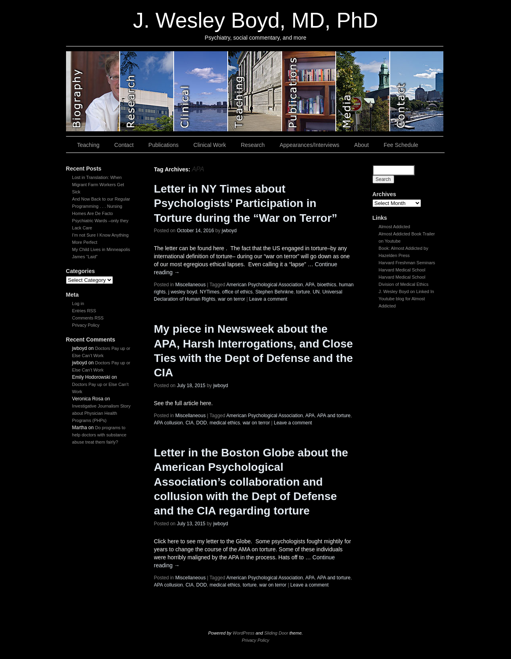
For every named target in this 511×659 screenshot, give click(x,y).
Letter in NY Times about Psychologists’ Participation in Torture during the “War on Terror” (245, 203)
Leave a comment (268, 299)
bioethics (326, 284)
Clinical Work (209, 145)
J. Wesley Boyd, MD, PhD (255, 20)
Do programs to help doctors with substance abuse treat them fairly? (99, 434)
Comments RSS (88, 317)
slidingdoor (93, 91)
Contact (124, 145)
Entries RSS (84, 310)
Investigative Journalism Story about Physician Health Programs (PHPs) (101, 413)
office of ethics (237, 292)
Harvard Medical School (402, 269)
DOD (201, 423)
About (361, 145)
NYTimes (209, 292)
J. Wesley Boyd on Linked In (406, 291)
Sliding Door (276, 633)
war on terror (231, 299)
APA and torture (334, 415)
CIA (190, 423)
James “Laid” (85, 256)
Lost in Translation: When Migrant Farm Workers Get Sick (98, 184)
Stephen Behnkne (274, 292)
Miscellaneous (190, 284)
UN (316, 292)
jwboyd (229, 230)
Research (253, 145)
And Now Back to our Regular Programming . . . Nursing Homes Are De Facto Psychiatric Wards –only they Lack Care (101, 213)
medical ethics (225, 423)
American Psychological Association (264, 284)
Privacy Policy (85, 325)
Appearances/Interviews (309, 145)
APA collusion (168, 423)
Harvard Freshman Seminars (407, 262)
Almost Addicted (394, 226)
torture (303, 292)
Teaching (88, 145)
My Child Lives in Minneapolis (101, 249)
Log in (78, 303)
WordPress (243, 633)
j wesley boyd (182, 292)
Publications (163, 145)
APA (310, 284)
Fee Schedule (401, 145)
